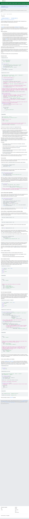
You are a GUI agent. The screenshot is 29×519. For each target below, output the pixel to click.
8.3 (11, 19)
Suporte (16, 508)
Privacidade (7, 515)
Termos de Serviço (3, 515)
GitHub (2, 509)
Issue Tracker (16, 509)
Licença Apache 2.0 (23, 401)
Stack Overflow (17, 512)
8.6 (7, 19)
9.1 (3, 19)
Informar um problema (5, 18)
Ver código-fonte (14, 18)
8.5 (8, 19)
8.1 (13, 19)
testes (11, 397)
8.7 (6, 19)
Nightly (2, 19)
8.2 (12, 19)
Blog (1, 508)
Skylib (12, 361)
